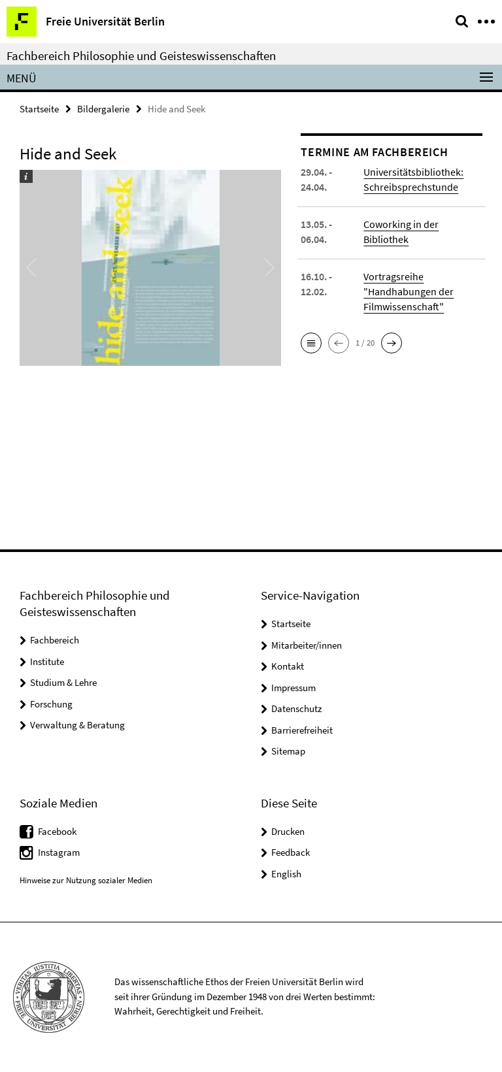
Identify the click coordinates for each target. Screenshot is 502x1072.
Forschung (51, 704)
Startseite (39, 109)
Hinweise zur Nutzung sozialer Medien (86, 880)
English (286, 874)
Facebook (57, 831)
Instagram (59, 852)
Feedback (290, 852)
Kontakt (287, 666)
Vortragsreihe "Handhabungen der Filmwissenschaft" (408, 291)
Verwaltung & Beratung (77, 725)
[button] (311, 343)
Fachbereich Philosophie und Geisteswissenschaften (141, 55)
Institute (47, 661)
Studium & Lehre (63, 682)
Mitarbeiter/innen (306, 645)
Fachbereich (54, 640)
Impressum (293, 687)
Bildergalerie (103, 109)
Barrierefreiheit (302, 730)
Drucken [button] (288, 831)
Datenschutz (296, 708)
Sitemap (288, 751)
